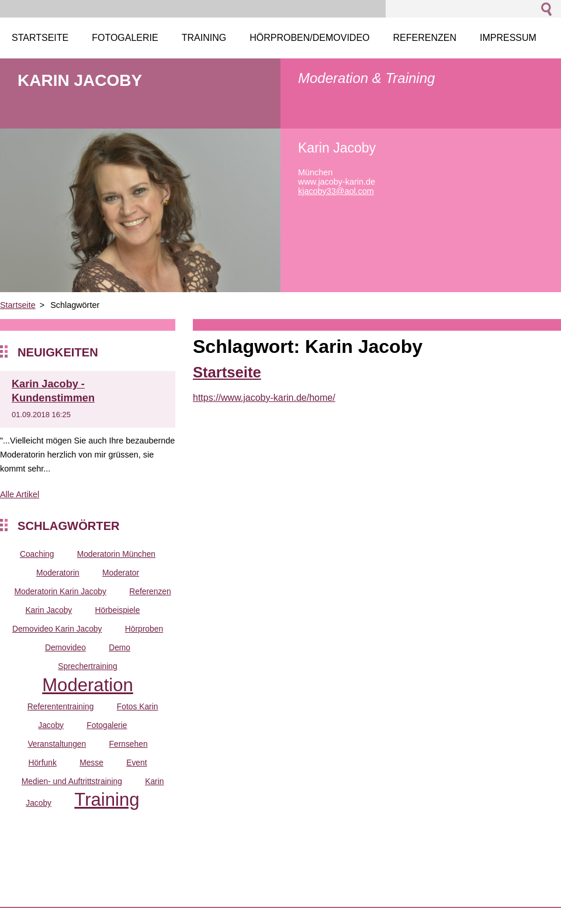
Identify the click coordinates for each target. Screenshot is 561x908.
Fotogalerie (106, 725)
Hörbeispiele (117, 610)
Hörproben (144, 628)
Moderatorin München (116, 554)
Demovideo (65, 647)
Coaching (37, 554)
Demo (119, 647)
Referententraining (60, 706)
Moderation (87, 685)
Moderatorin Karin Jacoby (60, 591)
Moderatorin (57, 572)
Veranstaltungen (56, 743)
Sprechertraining (87, 666)
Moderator (120, 572)
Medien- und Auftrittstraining (72, 781)
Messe (91, 762)
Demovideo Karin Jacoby (57, 628)
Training (106, 799)
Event (136, 762)
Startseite (18, 305)
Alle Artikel (19, 494)
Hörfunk (42, 762)
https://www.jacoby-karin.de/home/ (264, 398)
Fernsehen (128, 743)
